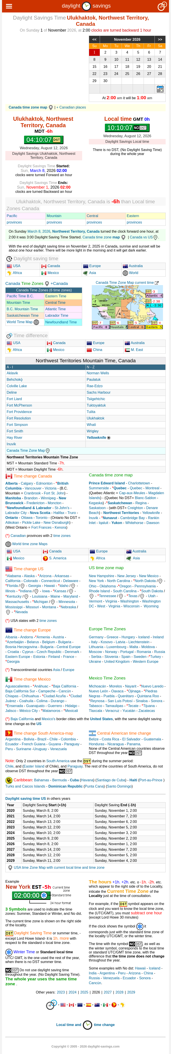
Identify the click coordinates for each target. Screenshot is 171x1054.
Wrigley (93, 431)
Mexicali (71, 711)
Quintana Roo (148, 696)
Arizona (45, 576)
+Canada (59, 283)
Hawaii (49, 586)
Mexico (50, 273)
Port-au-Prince (150, 780)
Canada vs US (144, 237)
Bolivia (29, 739)
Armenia (43, 637)
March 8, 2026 (39, 231)
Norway (111, 652)
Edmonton (44, 483)
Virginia (111, 601)
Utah (152, 596)
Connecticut (50, 581)
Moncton (54, 503)
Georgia (34, 586)
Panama (133, 744)
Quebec (136, 488)
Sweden (140, 657)
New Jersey (126, 576)
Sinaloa (142, 701)
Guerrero (55, 706)
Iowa (46, 591)
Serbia (96, 657)
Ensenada (15, 706)
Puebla (109, 696)
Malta (133, 647)
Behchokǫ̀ (15, 379)
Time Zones (32, 283)
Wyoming (151, 606)
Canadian (18, 536)
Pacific (12, 216)
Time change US (28, 569)
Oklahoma (108, 586)
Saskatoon (97, 508)
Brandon (31, 498)
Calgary (27, 483)
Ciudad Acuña (55, 696)
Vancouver (33, 488)
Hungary (128, 637)
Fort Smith (15, 431)
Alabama (14, 576)
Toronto (41, 518)
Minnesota (67, 602)
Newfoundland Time (61, 322)
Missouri (32, 607)
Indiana (26, 591)
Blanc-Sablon (145, 498)
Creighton (135, 508)
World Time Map (23, 322)
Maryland (70, 596)
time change (104, 1025)
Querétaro (126, 696)
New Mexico (149, 576)
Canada (50, 266)
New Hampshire (101, 576)
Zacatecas (146, 711)
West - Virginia (108, 606)
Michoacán (97, 686)
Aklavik (12, 373)
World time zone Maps (26, 544)
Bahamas (41, 780)
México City (28, 711)
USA (13, 266)
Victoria (51, 488)
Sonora (156, 701)
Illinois (10, 591)
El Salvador (131, 739)
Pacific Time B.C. (20, 296)
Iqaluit (103, 523)
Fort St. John (54, 493)
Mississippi (13, 607)
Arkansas (61, 576)
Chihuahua (30, 696)
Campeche (46, 691)
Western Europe (145, 661)
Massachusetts (17, 602)
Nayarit (130, 686)
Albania (11, 637)
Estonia (39, 657)
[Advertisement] (43, 67)
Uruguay (40, 749)
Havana (87, 780)
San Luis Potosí (120, 701)
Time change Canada (33, 476)
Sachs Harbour (99, 392)
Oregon (125, 586)
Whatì (91, 425)
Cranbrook (32, 493)
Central (92, 216)
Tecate (133, 706)
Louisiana (39, 596)
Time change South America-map (43, 733)
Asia (89, 273)
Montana (49, 607)
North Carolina (118, 581)
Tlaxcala (95, 711)
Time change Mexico (32, 679)
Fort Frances (41, 527)
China (94, 350)
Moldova (148, 647)
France (68, 657)
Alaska (29, 576)
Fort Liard (14, 399)
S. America (57, 558)
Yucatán (128, 711)
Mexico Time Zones (107, 678)
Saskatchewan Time (23, 315)
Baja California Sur (20, 691)
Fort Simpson (17, 425)
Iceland (144, 637)
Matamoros (51, 711)
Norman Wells (98, 373)
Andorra (26, 637)
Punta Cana (94, 786)
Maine (55, 596)
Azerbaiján (15, 642)
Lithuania (96, 647)
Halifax (58, 513)
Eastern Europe (17, 657)
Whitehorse (134, 523)
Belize (94, 739)
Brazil (41, 739)
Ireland (158, 637)
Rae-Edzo (95, 386)
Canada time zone (105, 237)
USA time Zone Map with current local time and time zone (55, 867)
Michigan (41, 602)
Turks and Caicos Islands (25, 786)
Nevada (21, 612)
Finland (54, 657)
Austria (58, 637)
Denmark (72, 652)
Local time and (74, 1025)
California (12, 581)
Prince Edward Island (107, 483)
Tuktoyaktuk (96, 405)
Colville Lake (17, 386)
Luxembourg (116, 647)
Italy (94, 642)
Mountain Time (18, 302)
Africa (17, 273)
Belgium (48, 642)
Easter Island (34, 766)
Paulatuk (94, 379)
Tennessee (107, 596)
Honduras (96, 744)
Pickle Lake (31, 522)
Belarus (33, 642)
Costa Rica (110, 739)
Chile (53, 739)
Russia (159, 652)
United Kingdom (117, 661)
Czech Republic (49, 652)
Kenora (60, 527)
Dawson (153, 523)
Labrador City (16, 513)
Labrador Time (56, 315)
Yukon (116, 523)
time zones (62, 536)
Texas (133, 596)
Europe (92, 266)
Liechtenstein (138, 642)
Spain (125, 657)
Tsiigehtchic (96, 399)
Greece (112, 637)
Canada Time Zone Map (28, 450)
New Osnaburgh (56, 522)
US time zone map (106, 567)
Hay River (14, 437)
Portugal (127, 652)
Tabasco (95, 706)
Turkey (155, 657)
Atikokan (12, 522)
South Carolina (125, 591)
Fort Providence (19, 412)
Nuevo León (98, 691)
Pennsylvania (145, 586)
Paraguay (71, 744)
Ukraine (95, 661)
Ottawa (27, 518)
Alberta (11, 483)
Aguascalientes (17, 686)
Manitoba (13, 498)
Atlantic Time (55, 309)
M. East (134, 350)
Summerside (99, 488)
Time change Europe (32, 630)
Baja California (64, 686)
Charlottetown (139, 483)
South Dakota (152, 591)
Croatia (13, 652)
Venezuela (58, 749)
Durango (57, 701)
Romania (144, 652)
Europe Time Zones (107, 629)
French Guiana (33, 744)
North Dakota (145, 581)
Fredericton (35, 503)
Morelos (115, 686)
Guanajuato (35, 706)
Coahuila (26, 701)
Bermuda (59, 780)
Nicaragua (116, 744)
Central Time (55, 302)
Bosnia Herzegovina (21, 647)
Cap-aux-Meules (132, 493)
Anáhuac (41, 686)
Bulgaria (64, 642)
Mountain (54, 216)
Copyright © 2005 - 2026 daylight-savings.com (85, 1046)
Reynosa (97, 701)
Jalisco (10, 711)
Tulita (91, 412)
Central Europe (69, 647)
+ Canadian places (71, 107)
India (93, 973)
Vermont (95, 601)
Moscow (95, 652)
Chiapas (11, 696)
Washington (129, 601)
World (130, 273)
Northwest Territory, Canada (76, 231)
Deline (12, 392)
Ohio (92, 586)
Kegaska (96, 503)
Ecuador (12, 744)
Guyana (55, 744)
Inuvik (11, 444)
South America (57, 761)
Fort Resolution (19, 418)
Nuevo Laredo (152, 686)
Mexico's (48, 719)
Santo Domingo (119, 786)
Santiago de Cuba (111, 780)
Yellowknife (151, 513)
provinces (14, 222)
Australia (133, 266)
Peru (9, 749)
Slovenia (111, 657)
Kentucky (14, 596)
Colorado (31, 581)
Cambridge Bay (132, 518)
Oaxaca (117, 691)
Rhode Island (99, 591)
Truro (71, 513)
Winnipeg (48, 498)
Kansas (60, 591)
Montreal (152, 488)
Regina (141, 503)
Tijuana (149, 706)
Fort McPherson (19, 405)
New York (96, 581)
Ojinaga (134, 691)
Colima (42, 701)
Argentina (13, 739)
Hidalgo (71, 706)
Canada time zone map (110, 475)
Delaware (70, 581)
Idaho (63, 586)
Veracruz (112, 711)
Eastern (133, 216)
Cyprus (28, 652)
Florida (12, 586)
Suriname (23, 749)
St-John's (62, 508)
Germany (96, 637)
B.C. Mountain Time (22, 309)
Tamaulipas (114, 706)
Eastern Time (55, 296)
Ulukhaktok (95, 418)
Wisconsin (131, 606)
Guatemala (152, 739)
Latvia (120, 642)
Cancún (65, 691)
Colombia (68, 739)
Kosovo (106, 642)
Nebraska (68, 607)
